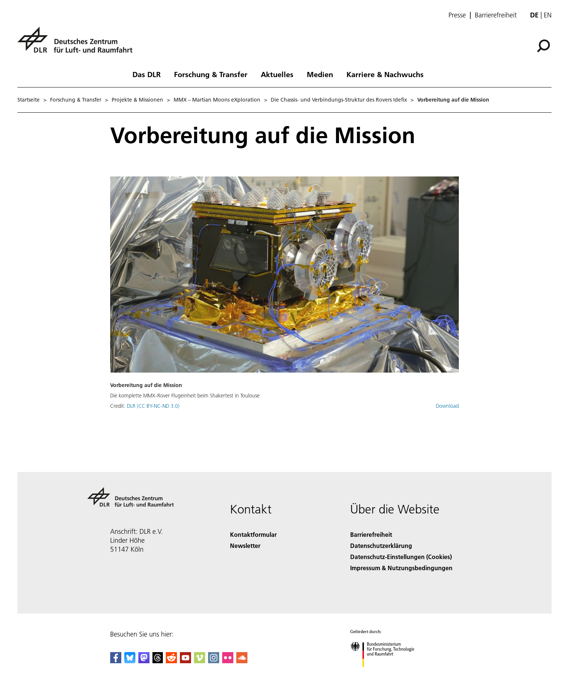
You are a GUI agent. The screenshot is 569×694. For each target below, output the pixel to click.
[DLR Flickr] (227, 661)
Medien (320, 74)
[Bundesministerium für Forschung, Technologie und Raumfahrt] (386, 673)
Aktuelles (277, 74)
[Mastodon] (143, 661)
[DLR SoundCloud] (241, 661)
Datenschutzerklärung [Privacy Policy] (381, 545)
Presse (457, 15)
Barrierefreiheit (496, 15)
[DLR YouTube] (185, 661)
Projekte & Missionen (137, 99)
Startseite (28, 99)
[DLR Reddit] (171, 661)
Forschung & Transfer (210, 74)
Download (447, 406)
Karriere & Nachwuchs (385, 74)
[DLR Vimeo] (199, 661)
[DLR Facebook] (115, 661)
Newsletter (245, 545)
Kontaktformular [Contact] (253, 534)
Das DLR (146, 74)
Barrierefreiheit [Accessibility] (371, 534)
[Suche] (543, 46)
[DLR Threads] (157, 661)
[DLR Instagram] (213, 661)
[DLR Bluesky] (129, 661)
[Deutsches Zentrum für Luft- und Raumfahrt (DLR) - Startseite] (77, 44)
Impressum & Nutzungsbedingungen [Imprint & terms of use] (401, 568)
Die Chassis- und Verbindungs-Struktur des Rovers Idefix (339, 99)
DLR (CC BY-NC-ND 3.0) (153, 406)
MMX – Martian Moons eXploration (217, 99)
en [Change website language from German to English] (548, 15)
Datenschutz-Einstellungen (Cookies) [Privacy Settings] (401, 557)
